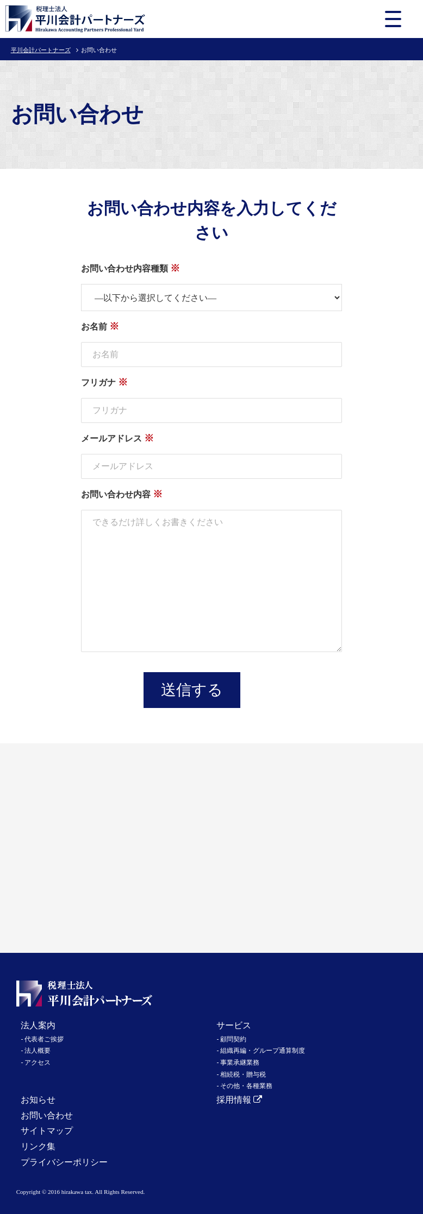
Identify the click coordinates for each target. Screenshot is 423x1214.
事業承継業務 (239, 1062)
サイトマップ (47, 1130)
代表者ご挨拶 (44, 1039)
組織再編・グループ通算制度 (262, 1050)
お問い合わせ (47, 1115)
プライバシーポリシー (64, 1162)
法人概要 (37, 1050)
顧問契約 (233, 1039)
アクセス (37, 1062)
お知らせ (38, 1099)
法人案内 (38, 1025)
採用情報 (239, 1099)
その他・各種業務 (246, 1086)
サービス (233, 1025)
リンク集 (38, 1146)
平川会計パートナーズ (41, 50)
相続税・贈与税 (243, 1074)
